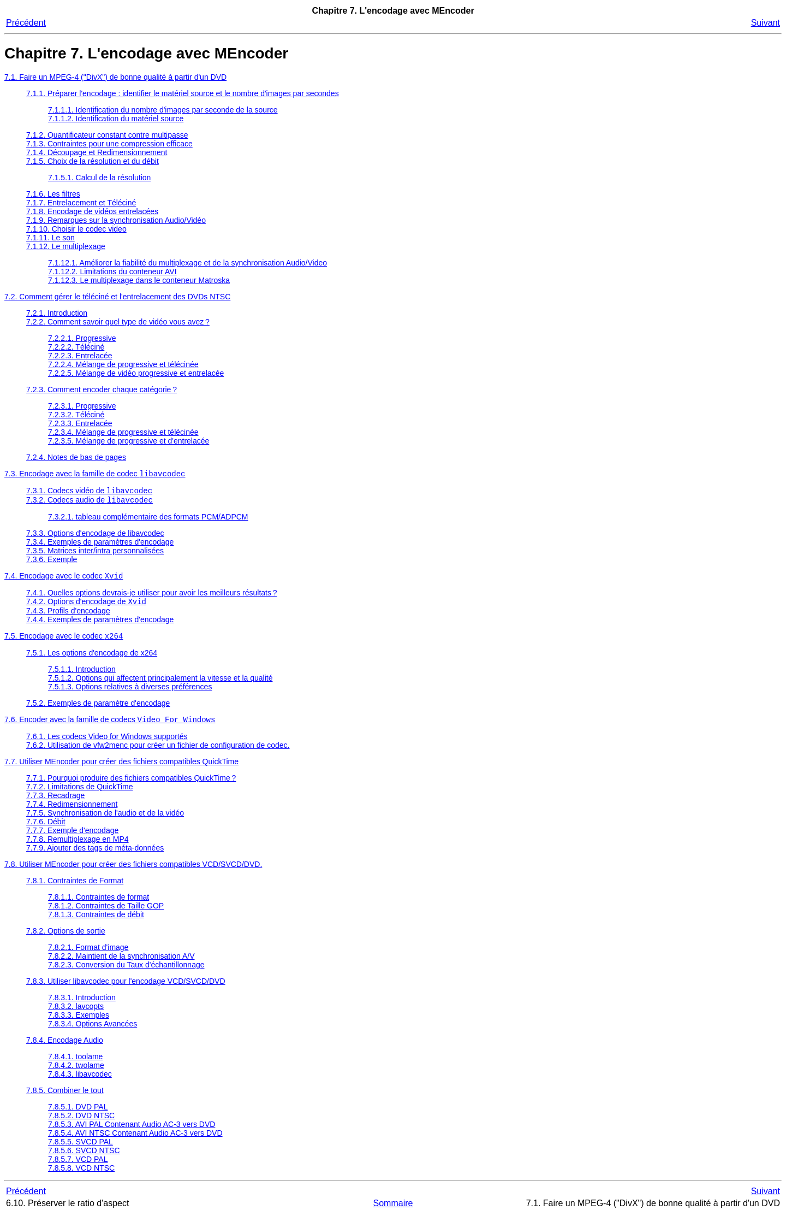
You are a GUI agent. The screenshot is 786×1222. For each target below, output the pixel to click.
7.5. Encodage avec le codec (63, 642)
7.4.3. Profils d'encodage (68, 616)
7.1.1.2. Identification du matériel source (115, 118)
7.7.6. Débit (46, 829)
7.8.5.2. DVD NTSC (81, 1123)
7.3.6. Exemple (51, 562)
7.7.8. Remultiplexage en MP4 (77, 846)
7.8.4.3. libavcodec (80, 1081)
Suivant (765, 22)
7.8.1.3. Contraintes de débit (96, 922)
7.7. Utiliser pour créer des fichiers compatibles (121, 769)
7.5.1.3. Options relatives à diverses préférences (130, 693)
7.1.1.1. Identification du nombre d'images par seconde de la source (163, 109)
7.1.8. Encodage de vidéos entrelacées (92, 211)
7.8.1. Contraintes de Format (74, 888)
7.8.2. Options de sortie (65, 938)
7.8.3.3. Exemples (78, 1022)
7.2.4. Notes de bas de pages (76, 457)
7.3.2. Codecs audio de (89, 503)
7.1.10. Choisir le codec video (76, 229)
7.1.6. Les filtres (53, 194)
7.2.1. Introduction (56, 313)
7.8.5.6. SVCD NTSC (84, 1158)
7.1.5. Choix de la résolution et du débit (92, 161)
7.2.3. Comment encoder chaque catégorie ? (101, 389)
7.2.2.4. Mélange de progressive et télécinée (123, 364)
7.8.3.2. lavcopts (76, 1014)
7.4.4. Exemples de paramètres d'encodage (100, 625)
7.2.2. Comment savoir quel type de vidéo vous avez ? (118, 321)
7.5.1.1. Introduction (82, 675)
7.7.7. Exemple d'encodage (72, 838)
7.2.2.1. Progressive (82, 338)
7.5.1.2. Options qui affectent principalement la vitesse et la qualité (160, 684)
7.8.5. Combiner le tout (65, 1098)
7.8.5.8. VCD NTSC (81, 1175)
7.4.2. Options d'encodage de (86, 607)
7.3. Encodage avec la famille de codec (95, 474)
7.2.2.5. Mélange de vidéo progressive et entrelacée (136, 373)
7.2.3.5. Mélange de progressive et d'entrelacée (128, 440)
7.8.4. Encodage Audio (64, 1047)
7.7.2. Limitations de (79, 794)
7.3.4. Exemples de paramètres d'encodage (100, 545)
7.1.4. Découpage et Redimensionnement (96, 152)
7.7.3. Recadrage (55, 803)
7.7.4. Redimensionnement (71, 811)
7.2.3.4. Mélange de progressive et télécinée (123, 432)
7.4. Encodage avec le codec (63, 580)
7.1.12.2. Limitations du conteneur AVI (112, 271)
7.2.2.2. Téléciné (76, 347)
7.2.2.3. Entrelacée (80, 355)
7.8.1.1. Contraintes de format (98, 904)
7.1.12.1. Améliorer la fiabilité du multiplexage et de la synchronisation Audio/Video (187, 262)
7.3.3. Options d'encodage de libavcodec (95, 536)
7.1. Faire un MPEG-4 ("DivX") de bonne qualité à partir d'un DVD (115, 77)
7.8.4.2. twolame (76, 1072)
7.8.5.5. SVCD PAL (80, 1149)
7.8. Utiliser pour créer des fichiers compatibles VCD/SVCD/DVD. (133, 871)
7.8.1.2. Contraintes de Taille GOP (106, 913)
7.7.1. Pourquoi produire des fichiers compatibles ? (131, 785)
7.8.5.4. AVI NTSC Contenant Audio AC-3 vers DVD (135, 1140)
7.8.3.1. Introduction (82, 1005)
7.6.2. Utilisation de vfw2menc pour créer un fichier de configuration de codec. (158, 752)
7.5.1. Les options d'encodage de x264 (91, 659)
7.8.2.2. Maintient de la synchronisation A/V (121, 963)
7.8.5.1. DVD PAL (78, 1114)
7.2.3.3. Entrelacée (80, 423)
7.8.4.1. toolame (75, 1064)
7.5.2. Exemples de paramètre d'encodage (98, 709)
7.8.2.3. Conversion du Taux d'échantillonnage (126, 972)
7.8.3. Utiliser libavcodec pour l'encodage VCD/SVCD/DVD (125, 988)
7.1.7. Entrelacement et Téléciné (81, 202)
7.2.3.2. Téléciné (76, 414)
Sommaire (393, 1210)
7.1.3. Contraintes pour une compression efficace (109, 143)
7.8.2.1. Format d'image (88, 955)
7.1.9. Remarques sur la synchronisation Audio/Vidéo (116, 220)
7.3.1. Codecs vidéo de (89, 492)
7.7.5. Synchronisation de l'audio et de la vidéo (105, 820)
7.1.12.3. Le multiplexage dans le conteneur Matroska (139, 280)
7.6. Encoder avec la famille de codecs (109, 727)
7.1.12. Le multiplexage (65, 246)
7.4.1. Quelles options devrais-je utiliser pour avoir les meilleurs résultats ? (151, 597)
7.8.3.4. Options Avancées (92, 1031)
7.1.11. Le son (50, 237)
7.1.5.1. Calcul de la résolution (99, 177)
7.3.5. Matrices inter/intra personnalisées (95, 554)
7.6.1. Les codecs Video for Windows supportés (106, 744)
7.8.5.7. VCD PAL (78, 1166)
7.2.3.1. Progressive (82, 406)
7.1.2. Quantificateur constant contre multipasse (107, 135)
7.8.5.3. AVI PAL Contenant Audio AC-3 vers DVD (131, 1131)
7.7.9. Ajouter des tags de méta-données (95, 855)
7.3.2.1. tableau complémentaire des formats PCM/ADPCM (148, 520)
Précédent (26, 22)
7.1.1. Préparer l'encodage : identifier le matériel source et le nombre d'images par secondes (182, 93)
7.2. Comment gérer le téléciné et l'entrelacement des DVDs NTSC (117, 296)
